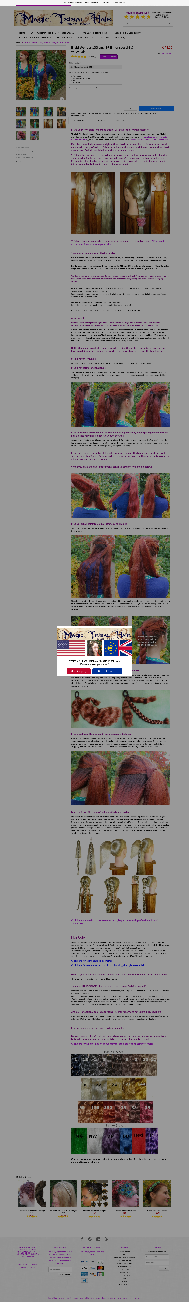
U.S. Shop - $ (79, 671)
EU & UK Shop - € (107, 671)
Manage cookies (118, 2)
